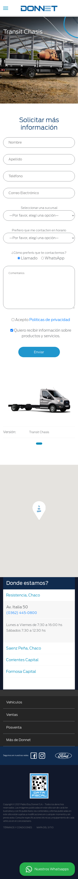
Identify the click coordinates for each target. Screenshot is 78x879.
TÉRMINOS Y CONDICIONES (17, 827)
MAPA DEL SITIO (45, 827)
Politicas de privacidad (49, 319)
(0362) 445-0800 (21, 613)
